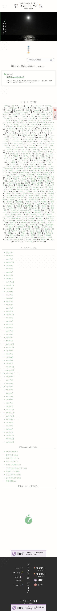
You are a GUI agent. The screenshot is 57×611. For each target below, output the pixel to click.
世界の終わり (39, 166)
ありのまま (39, 112)
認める (38, 229)
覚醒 (8, 229)
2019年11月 (10, 408)
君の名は (45, 179)
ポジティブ (33, 152)
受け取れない (40, 177)
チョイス (45, 139)
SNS (51, 108)
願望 (10, 241)
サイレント (41, 131)
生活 (20, 212)
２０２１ (37, 241)
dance (21, 106)
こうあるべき (15, 116)
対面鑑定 (33, 185)
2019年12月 (10, 405)
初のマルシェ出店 (12, 448)
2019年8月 (9, 414)
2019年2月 (9, 423)
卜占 (17, 175)
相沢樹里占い (39, 212)
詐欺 (30, 229)
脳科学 (25, 216)
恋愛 (24, 191)
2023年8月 (9, 320)
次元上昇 (40, 204)
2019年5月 (9, 417)
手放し (13, 197)
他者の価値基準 (47, 168)
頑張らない (41, 239)
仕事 (36, 168)
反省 (50, 175)
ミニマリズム (37, 154)
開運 (8, 237)
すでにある (12, 118)
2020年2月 (9, 398)
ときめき (49, 118)
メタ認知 (27, 156)
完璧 (15, 185)
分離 (25, 172)
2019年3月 (9, 420)
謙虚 (25, 231)
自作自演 (35, 216)
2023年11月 (10, 314)
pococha (24, 108)
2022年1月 (9, 361)
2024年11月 (10, 286)
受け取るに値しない (25, 177)
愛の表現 (10, 195)
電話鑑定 (25, 237)
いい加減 (16, 114)
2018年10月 (10, 436)
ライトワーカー (33, 160)
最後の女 (35, 202)
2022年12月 (10, 342)
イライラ (37, 124)
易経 (9, 202)
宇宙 (8, 185)
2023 (6, 106)
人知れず (51, 166)
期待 (44, 202)
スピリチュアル (14, 135)
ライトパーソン (19, 160)
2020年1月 (9, 401)
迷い (42, 233)
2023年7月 (9, 323)
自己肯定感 (28, 222)
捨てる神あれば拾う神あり (28, 197)
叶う (20, 179)
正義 (10, 206)
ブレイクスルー (19, 149)
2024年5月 (9, 298)
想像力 (20, 193)
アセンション (22, 122)
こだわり (27, 116)
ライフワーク (47, 160)
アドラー (17, 124)
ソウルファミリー (20, 137)
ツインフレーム (21, 141)
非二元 (44, 237)
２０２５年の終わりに (13, 458)
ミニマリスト (23, 154)
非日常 (24, 239)
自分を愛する (27, 218)
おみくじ (45, 114)
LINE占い (49, 106)
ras (32, 108)
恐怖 (39, 191)
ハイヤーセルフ (13, 145)
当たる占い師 (26, 187)
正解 (17, 206)
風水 (28, 241)
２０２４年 (48, 241)
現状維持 (28, 210)
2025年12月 (10, 264)
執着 (15, 181)
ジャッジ (39, 133)
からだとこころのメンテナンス (16, 461)
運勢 (10, 235)
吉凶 (27, 179)
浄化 (8, 208)
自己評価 (49, 222)
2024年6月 (9, 295)
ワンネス (21, 164)
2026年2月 (9, 261)
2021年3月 (9, 383)
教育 (9, 200)
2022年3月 (9, 358)
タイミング (33, 137)
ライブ (10, 162)
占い (24, 175)
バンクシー (41, 145)
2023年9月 (9, 317)
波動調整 (49, 206)
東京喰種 (12, 204)
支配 (50, 197)
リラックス (32, 162)
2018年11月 (10, 433)
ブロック (31, 149)
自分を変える (13, 218)
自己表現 (39, 222)
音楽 (32, 239)
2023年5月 (9, 326)
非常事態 (15, 239)
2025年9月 (9, 267)
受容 (13, 179)
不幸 (8, 166)
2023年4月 (9, 329)
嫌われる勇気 (48, 183)
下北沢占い (41, 164)
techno (10, 110)
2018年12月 (10, 430)
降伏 (15, 237)
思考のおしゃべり (34, 189)
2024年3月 (9, 304)
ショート (14, 133)
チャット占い (18, 139)
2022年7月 (9, 348)
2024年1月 (9, 311)
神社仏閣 (14, 214)
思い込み (14, 189)
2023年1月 (9, 339)
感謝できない (43, 195)
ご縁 (35, 116)
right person (42, 108)
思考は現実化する (13, 191)
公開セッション (14, 172)
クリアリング (15, 129)
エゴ (13, 127)
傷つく (51, 170)
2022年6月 (9, 351)
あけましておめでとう (24, 112)
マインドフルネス (47, 152)
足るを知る (26, 233)
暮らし (17, 202)
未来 (51, 202)
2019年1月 (9, 426)
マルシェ (12, 154)
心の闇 (37, 187)
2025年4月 (9, 273)
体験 (18, 170)
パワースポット (14, 147)
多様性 (44, 181)
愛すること (50, 193)
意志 (27, 193)
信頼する (42, 170)
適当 (17, 235)
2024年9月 (9, 289)
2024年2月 (9, 308)
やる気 (11, 122)
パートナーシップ (42, 147)
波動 (40, 206)
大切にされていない (25, 183)
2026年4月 (9, 257)
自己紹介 (45, 220)
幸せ (42, 185)
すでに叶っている (26, 118)
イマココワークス (28, 6)
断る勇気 (18, 200)
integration (38, 106)
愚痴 (34, 193)
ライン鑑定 (21, 162)
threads (37, 110)
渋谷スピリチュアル (30, 208)
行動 (19, 227)
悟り (46, 191)
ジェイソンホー (26, 133)
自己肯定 (17, 222)
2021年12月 (10, 364)
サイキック (29, 131)
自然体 (28, 225)
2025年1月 (9, 279)
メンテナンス (38, 156)
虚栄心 (11, 227)
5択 (13, 106)
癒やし (28, 212)
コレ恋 (44, 129)
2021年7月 (9, 373)
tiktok (46, 110)
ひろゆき (35, 120)
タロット (45, 137)
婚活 (37, 183)
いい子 (25, 114)
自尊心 (15, 220)
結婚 (37, 214)
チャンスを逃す (32, 139)
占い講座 (42, 175)
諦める (17, 231)
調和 (46, 229)
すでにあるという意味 (13, 467)
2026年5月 (9, 254)
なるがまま (10, 120)
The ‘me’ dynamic (12, 445)
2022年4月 (9, 354)
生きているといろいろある (44, 210)
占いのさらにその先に (13, 470)
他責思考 (10, 170)
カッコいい (35, 127)
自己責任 (11, 225)
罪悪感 (9, 216)
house (29, 106)
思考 (22, 189)
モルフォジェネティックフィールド (19, 158)
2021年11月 (10, 367)
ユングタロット (40, 158)
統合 (44, 214)
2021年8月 (9, 370)
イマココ (27, 124)
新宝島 (27, 200)
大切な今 (11, 183)
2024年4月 (9, 301)
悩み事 (11, 193)
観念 (16, 229)
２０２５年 (29, 243)
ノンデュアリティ (45, 143)
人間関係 (27, 168)
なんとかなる (23, 120)
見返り (39, 227)
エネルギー (23, 127)
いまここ (35, 114)
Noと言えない (12, 108)
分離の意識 (34, 172)
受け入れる (10, 177)
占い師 (32, 175)
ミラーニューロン (14, 156)
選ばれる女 (27, 235)
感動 (18, 195)
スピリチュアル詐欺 (30, 135)
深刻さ (17, 208)
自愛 (19, 225)
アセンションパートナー (39, 122)
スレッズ (45, 135)
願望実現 (20, 241)
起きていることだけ (46, 231)
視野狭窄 (49, 227)
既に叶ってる (48, 200)
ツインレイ (34, 141)
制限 (10, 175)
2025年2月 (9, 276)
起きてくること (13, 233)
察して (24, 185)
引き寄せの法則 (12, 187)
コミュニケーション (30, 129)
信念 (33, 170)
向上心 (35, 179)
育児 (17, 216)
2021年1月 (9, 389)
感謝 (33, 195)
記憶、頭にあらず (12, 455)
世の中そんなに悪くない (22, 166)
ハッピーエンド (28, 145)
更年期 (26, 202)
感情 (26, 195)
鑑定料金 (49, 235)
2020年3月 (9, 395)
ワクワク (11, 164)
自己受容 (25, 220)
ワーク (31, 164)
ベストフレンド (20, 152)
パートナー (28, 147)
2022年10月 (10, 345)
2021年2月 (9, 386)
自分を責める (40, 218)
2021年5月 (9, 380)
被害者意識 (29, 227)
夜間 (51, 181)
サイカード (17, 131)
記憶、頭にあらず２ (12, 451)
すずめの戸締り (46, 116)
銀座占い (38, 235)
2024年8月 (9, 292)
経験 (30, 214)
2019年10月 (10, 411)
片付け (18, 210)
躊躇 (35, 233)
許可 (23, 229)
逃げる (51, 233)
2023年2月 (9, 336)
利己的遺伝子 (47, 172)
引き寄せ (51, 185)
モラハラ (50, 156)
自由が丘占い (38, 225)
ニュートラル (48, 141)
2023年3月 (9, 333)
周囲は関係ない (11, 473)
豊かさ (33, 231)
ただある (39, 118)
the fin (28, 110)
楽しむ (30, 204)
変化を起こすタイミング (29, 181)
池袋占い (32, 206)
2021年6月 (9, 376)
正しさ (49, 204)
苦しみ (50, 225)
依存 (26, 170)
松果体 (22, 204)
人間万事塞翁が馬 (14, 168)
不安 (51, 164)
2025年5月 (9, 270)
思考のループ (48, 189)
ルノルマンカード (46, 162)
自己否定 (35, 220)
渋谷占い (44, 208)
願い (51, 239)
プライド (42, 149)
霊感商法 (35, 237)
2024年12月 (10, 283)
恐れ (31, 191)
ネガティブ (13, 143)
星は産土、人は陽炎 (12, 464)
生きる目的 (11, 212)
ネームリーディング (28, 143)
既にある (37, 200)
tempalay (19, 110)
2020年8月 (9, 392)
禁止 (22, 214)
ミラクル (49, 154)
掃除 (43, 197)
